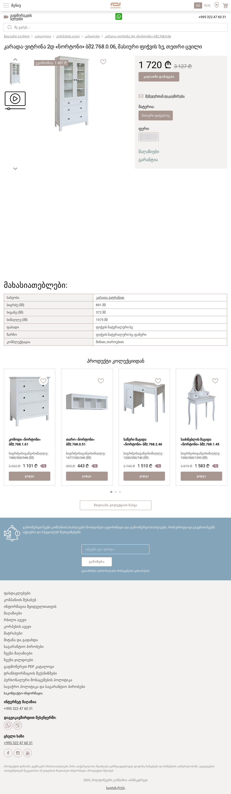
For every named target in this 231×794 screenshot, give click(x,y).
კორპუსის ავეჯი (17, 626)
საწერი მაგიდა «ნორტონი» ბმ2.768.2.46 (142, 442)
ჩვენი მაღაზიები (18, 653)
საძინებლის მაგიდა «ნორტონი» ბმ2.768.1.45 (200, 442)
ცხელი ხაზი (14, 736)
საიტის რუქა (115, 788)
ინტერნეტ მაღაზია (20, 702)
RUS (207, 5)
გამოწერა (97, 561)
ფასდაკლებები (17, 593)
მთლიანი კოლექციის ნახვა (115, 505)
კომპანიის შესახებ (20, 600)
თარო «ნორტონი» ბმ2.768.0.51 (80, 442)
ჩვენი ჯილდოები (18, 660)
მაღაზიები (149, 151)
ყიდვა (29, 476)
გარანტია (148, 159)
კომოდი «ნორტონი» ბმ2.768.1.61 (25, 442)
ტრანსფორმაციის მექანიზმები (30, 673)
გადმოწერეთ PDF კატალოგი (29, 667)
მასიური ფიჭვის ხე (156, 115)
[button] (15, 59)
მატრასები (13, 633)
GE (198, 5)
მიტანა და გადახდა (21, 640)
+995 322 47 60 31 (212, 17)
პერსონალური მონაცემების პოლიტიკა (38, 680)
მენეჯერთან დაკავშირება (165, 96)
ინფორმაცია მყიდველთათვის (30, 606)
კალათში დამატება (159, 76)
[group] (72, 94)
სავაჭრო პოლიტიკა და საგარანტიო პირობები (44, 687)
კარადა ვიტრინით (110, 297)
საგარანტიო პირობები (24, 646)
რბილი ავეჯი (15, 620)
